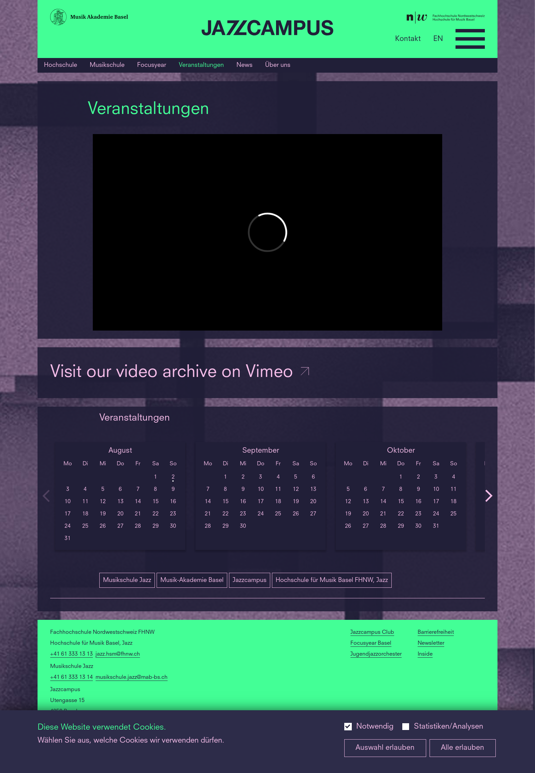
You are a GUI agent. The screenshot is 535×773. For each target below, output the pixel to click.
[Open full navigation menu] (470, 38)
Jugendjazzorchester (376, 654)
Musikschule (107, 65)
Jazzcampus (249, 580)
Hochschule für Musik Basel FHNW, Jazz (332, 580)
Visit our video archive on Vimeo (180, 372)
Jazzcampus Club (372, 632)
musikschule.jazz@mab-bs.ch (132, 677)
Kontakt (408, 38)
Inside (425, 654)
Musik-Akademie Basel (191, 580)
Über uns (277, 65)
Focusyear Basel (370, 643)
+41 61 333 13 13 (71, 654)
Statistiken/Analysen (448, 726)
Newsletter (431, 643)
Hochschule (60, 65)
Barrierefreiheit (436, 632)
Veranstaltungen (201, 65)
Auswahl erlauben (385, 748)
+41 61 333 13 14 (71, 677)
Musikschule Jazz (127, 580)
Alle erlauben (462, 748)
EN (438, 38)
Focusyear (151, 65)
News (244, 65)
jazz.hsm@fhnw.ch (118, 654)
